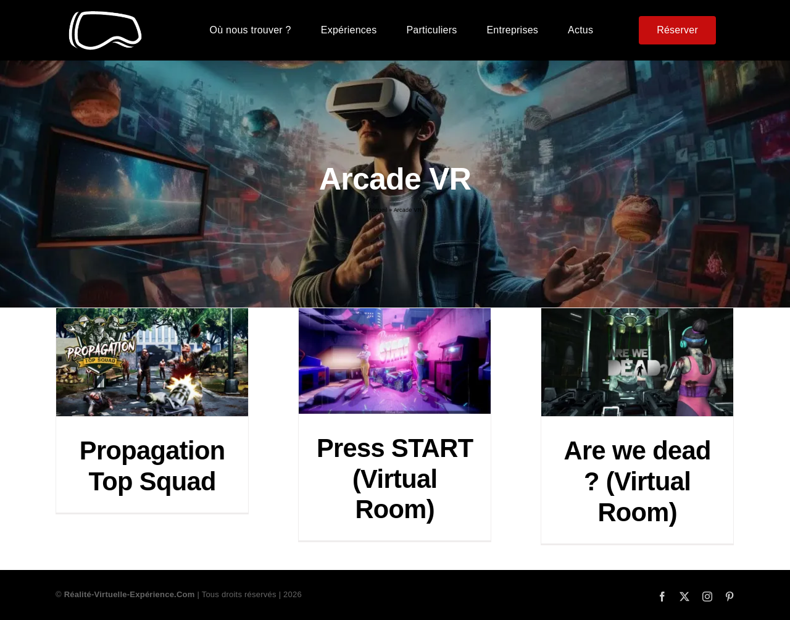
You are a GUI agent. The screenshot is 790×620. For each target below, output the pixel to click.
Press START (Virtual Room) (395, 479)
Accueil (378, 210)
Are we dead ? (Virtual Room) (637, 481)
